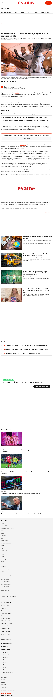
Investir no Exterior (5, 618)
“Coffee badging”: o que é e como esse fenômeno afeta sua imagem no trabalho (26, 345)
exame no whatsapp (8, 379)
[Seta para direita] (49, 11)
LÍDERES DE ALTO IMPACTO (7, 528)
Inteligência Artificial (6, 543)
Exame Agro (4, 564)
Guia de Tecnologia (5, 581)
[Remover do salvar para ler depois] (18, 81)
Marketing (3, 559)
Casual (2, 556)
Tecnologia (3, 566)
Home (2, 24)
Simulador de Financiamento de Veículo (10, 599)
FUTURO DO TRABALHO (19, 12)
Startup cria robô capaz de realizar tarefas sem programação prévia (19, 114)
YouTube (3, 679)
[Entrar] (48, 3)
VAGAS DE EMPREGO (32, 12)
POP (2, 574)
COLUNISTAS (4, 550)
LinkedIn (3, 682)
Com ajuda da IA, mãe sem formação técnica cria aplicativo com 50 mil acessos (26, 349)
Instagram (3, 684)
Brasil (2, 530)
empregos (23, 145)
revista (5, 646)
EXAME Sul (3, 608)
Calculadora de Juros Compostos (8, 596)
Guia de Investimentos (6, 584)
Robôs (35, 208)
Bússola (3, 610)
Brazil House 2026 (5, 606)
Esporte (3, 561)
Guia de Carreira (6, 12)
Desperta (5, 657)
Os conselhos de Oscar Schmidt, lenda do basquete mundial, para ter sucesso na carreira (25, 120)
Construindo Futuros (6, 613)
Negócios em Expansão (6, 639)
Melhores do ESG (5, 637)
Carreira (5, 8)
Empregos (30, 208)
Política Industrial (5, 628)
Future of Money (5, 569)
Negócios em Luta (5, 625)
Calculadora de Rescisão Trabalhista (9, 594)
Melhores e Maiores (5, 634)
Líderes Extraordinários (6, 623)
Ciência (2, 571)
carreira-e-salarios (21, 208)
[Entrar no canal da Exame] (41, 386)
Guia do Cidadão (5, 579)
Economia (3, 535)
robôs (17, 93)
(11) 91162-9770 (7, 695)
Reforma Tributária (5, 620)
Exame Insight (4, 540)
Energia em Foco (5, 615)
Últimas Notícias (5, 525)
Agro (4, 667)
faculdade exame (8, 643)
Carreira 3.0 (6, 655)
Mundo (2, 554)
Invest (2, 545)
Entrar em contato (6, 693)
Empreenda (6, 669)
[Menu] (2, 3)
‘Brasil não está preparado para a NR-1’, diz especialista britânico (22, 353)
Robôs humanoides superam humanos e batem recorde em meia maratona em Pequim (24, 117)
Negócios (3, 548)
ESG (2, 538)
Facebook (3, 687)
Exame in (5, 652)
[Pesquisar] (5, 3)
